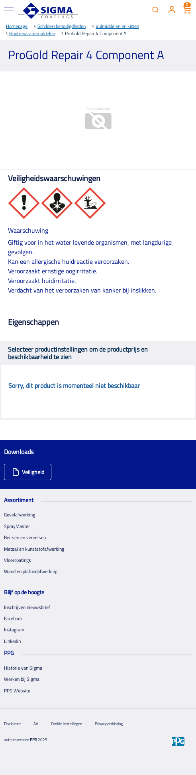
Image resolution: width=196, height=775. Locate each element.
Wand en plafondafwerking (30, 571)
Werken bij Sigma (21, 679)
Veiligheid (28, 472)
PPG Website (17, 690)
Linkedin (12, 641)
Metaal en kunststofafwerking (34, 549)
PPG (33, 740)
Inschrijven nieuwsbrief (27, 607)
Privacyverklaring (109, 724)
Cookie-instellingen (66, 724)
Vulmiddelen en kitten (117, 26)
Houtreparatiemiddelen (32, 33)
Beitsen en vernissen (25, 537)
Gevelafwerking (19, 514)
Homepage (16, 26)
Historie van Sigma (23, 668)
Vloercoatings (17, 560)
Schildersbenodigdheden (61, 26)
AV (35, 724)
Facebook (13, 618)
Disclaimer (12, 724)
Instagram (14, 629)
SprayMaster (17, 526)
